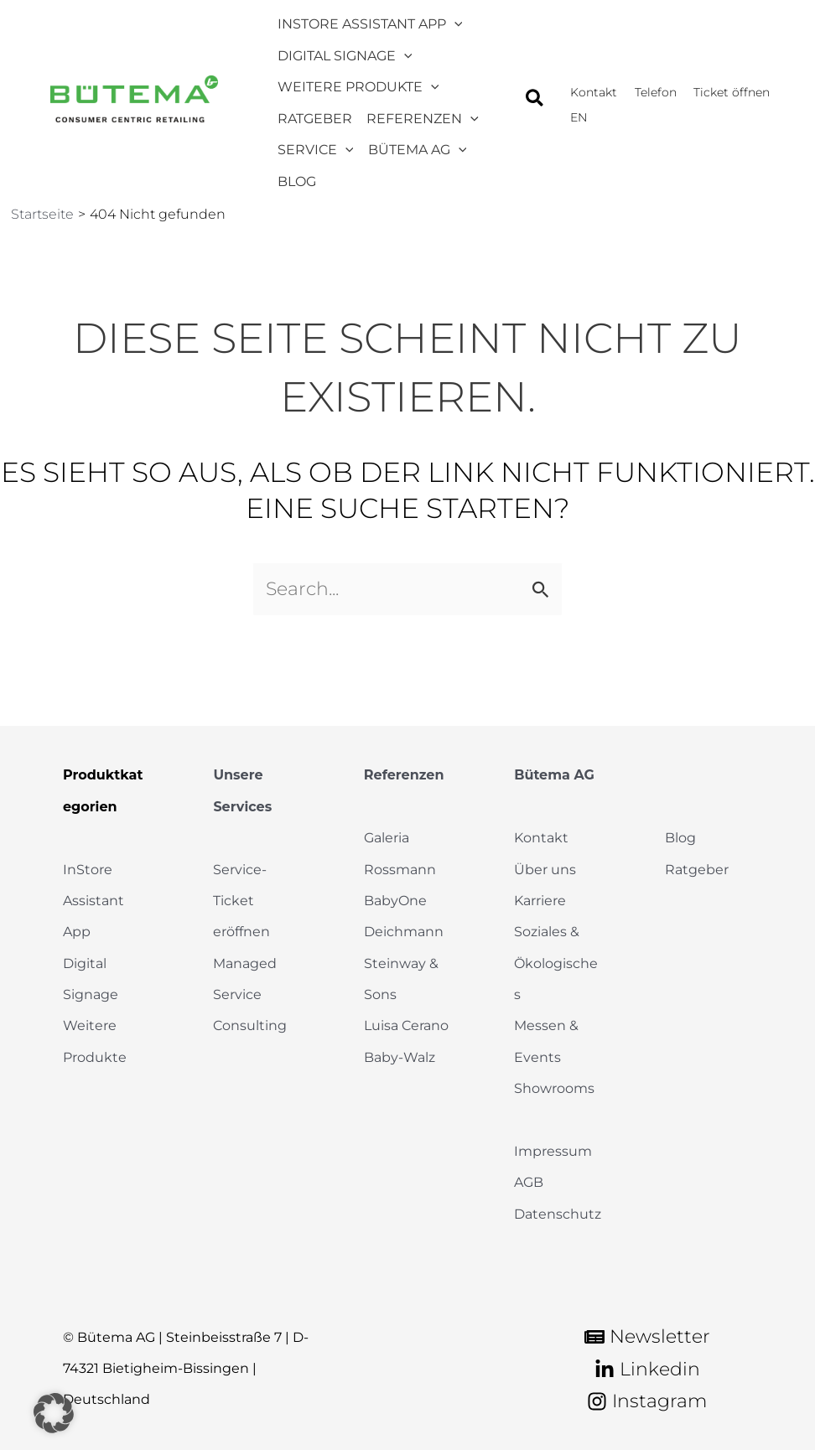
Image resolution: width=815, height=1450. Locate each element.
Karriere (540, 901)
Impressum (553, 1151)
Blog (680, 838)
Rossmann (400, 870)
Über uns (545, 870)
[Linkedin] (647, 1369)
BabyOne (395, 901)
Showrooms (554, 1088)
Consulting (250, 1025)
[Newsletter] (647, 1337)
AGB (528, 1182)
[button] (535, 84)
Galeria (386, 838)
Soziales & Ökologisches (556, 963)
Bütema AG (554, 775)
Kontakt (541, 838)
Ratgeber (697, 870)
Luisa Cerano (406, 1025)
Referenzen (404, 775)
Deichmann (404, 932)
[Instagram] (646, 1401)
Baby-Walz (399, 1057)
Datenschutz (557, 1214)
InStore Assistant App (93, 901)
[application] (451, 17)
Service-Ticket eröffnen (241, 901)
